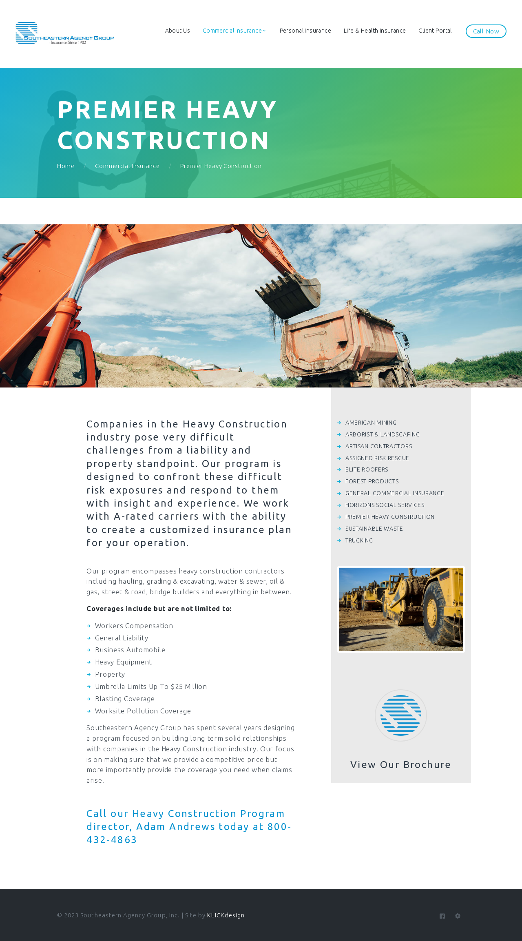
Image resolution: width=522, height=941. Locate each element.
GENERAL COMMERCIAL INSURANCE (395, 493)
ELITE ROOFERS (366, 469)
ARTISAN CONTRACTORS (378, 446)
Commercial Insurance (127, 165)
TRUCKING (359, 540)
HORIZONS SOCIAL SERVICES (385, 505)
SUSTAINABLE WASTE (374, 528)
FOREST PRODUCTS (372, 481)
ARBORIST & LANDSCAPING (382, 434)
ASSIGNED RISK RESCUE (377, 458)
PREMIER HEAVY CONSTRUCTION (390, 517)
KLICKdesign (226, 915)
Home (66, 165)
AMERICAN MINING (371, 422)
